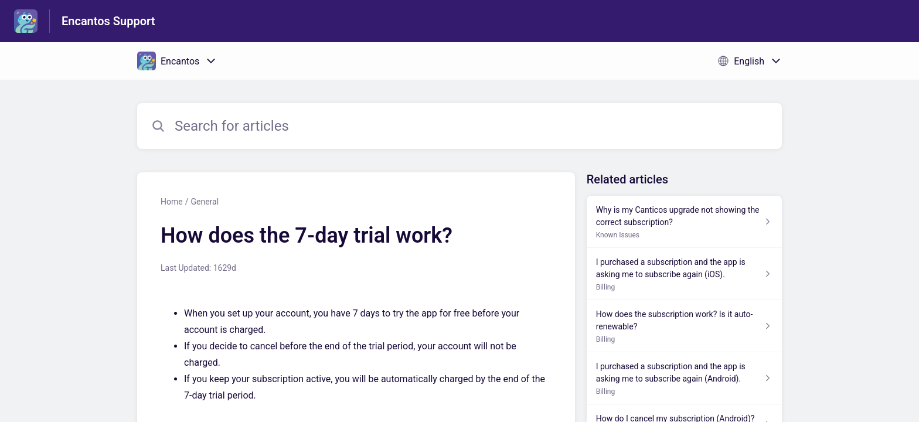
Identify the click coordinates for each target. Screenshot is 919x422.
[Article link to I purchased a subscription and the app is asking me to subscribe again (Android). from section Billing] (684, 378)
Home (172, 201)
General (204, 201)
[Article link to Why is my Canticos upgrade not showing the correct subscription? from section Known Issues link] (684, 222)
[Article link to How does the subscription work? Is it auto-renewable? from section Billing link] (684, 326)
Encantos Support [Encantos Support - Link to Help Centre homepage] (108, 21)
